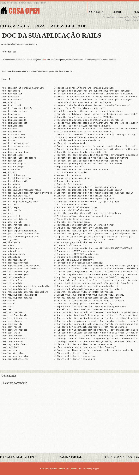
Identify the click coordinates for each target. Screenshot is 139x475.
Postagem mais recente (18, 457)
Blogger (96, 469)
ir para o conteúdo (8, 2)
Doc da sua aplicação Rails (51, 35)
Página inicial (70, 457)
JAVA (40, 25)
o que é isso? (40, 2)
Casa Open (44, 469)
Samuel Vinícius (58, 469)
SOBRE (117, 11)
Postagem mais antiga (121, 457)
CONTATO (96, 11)
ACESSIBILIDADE (68, 25)
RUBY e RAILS (14, 25)
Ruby (44, 60)
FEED (135, 11)
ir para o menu (26, 2)
